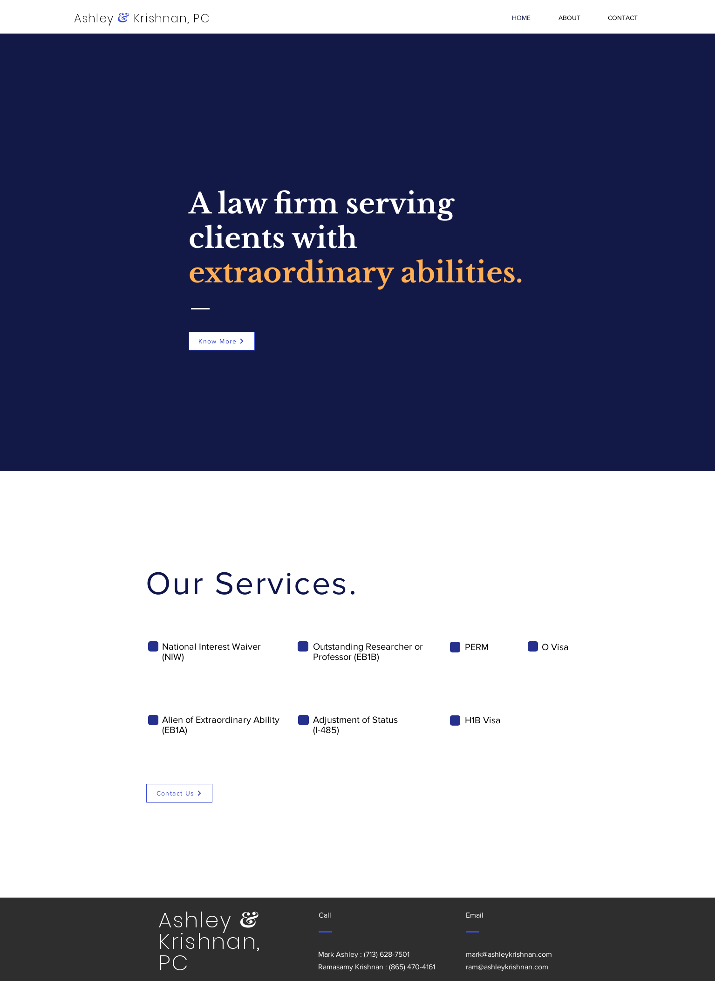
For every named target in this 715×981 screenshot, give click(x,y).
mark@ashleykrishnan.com (509, 954)
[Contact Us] (179, 793)
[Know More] (222, 341)
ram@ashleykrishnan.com (507, 967)
